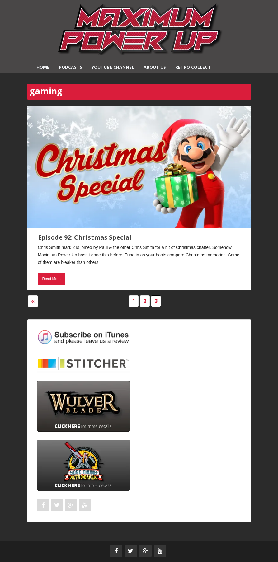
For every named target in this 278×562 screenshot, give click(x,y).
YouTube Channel (113, 67)
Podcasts (70, 67)
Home (42, 67)
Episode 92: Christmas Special (85, 237)
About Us (155, 67)
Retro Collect (193, 67)
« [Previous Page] (33, 301)
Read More (51, 279)
